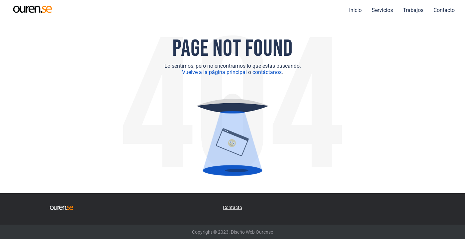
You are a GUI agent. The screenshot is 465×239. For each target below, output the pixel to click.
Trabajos (413, 10)
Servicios (382, 10)
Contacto (444, 10)
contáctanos (267, 72)
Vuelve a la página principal (214, 72)
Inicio (355, 10)
